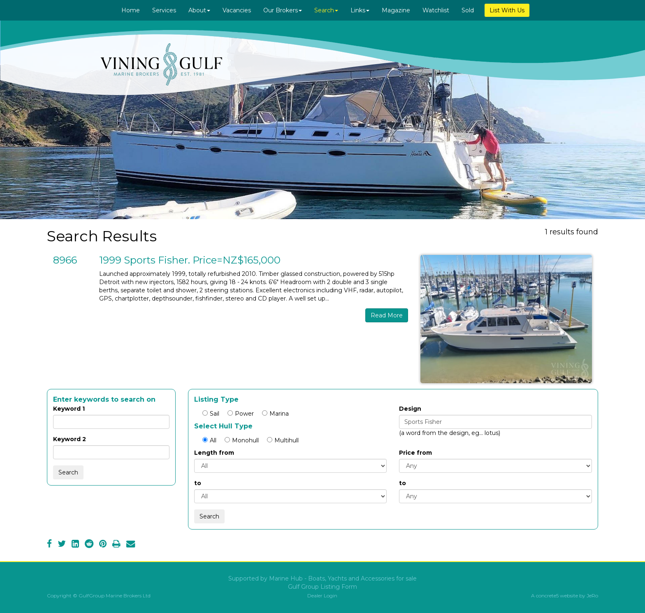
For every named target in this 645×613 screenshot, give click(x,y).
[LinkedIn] (75, 544)
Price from (415, 452)
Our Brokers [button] (282, 10)
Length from (214, 452)
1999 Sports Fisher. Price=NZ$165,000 (190, 260)
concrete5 (547, 595)
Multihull (283, 440)
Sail (210, 413)
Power (240, 413)
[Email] (130, 544)
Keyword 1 (69, 408)
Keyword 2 (69, 439)
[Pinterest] (103, 544)
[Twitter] (62, 544)
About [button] (199, 10)
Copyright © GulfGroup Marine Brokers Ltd (99, 595)
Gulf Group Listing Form (322, 586)
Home (130, 10)
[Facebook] (49, 544)
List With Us (507, 10)
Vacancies (237, 10)
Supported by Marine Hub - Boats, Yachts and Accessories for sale (322, 578)
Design (410, 408)
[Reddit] (89, 544)
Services (164, 10)
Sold (468, 10)
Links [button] (359, 10)
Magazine (396, 10)
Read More (387, 315)
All (209, 440)
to (197, 483)
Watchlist (435, 10)
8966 (65, 260)
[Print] (116, 544)
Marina (275, 413)
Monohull (242, 440)
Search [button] (326, 10)
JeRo (592, 595)
